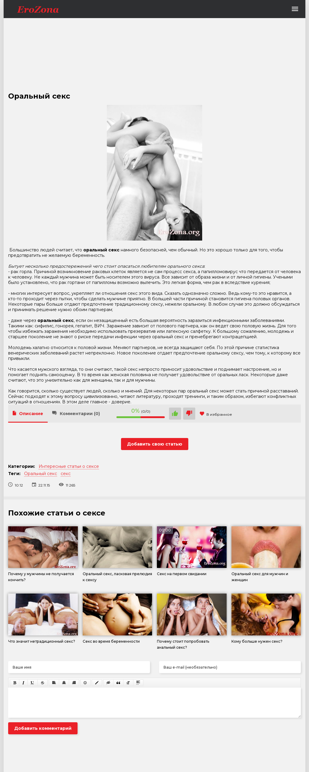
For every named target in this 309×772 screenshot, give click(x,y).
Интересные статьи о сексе (69, 466)
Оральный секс (40, 473)
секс (66, 473)
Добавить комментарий (43, 728)
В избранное (216, 414)
